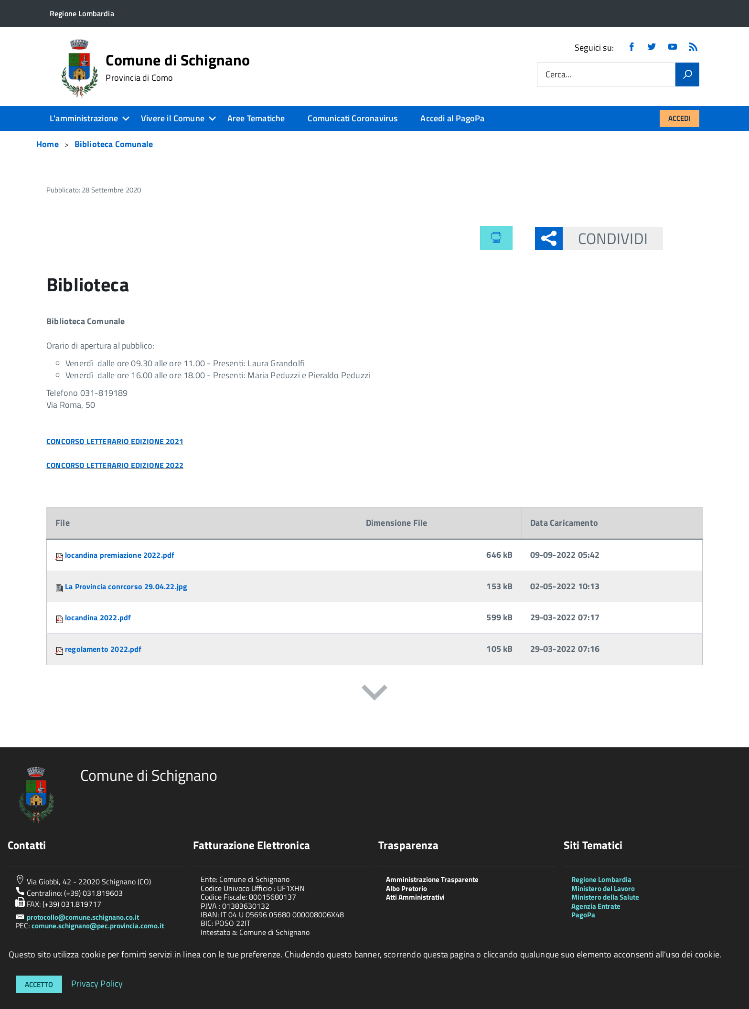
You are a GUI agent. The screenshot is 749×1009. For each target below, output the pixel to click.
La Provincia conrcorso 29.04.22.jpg (126, 586)
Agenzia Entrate (596, 906)
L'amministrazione (84, 118)
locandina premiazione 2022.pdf (119, 555)
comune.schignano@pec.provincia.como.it (98, 925)
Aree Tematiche (256, 118)
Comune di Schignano (178, 67)
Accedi (679, 118)
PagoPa (583, 914)
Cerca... (558, 75)
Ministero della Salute (605, 897)
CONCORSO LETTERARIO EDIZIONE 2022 (114, 465)
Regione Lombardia (601, 879)
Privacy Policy (97, 983)
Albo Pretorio (406, 888)
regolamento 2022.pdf (103, 649)
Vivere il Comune (172, 118)
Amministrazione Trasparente (432, 879)
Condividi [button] (605, 238)
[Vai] (687, 74)
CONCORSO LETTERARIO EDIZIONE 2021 (114, 441)
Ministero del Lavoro (603, 888)
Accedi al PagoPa (452, 118)
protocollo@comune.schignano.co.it (83, 917)
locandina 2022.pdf (98, 617)
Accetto (39, 984)
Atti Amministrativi (415, 897)
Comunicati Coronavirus (352, 118)
